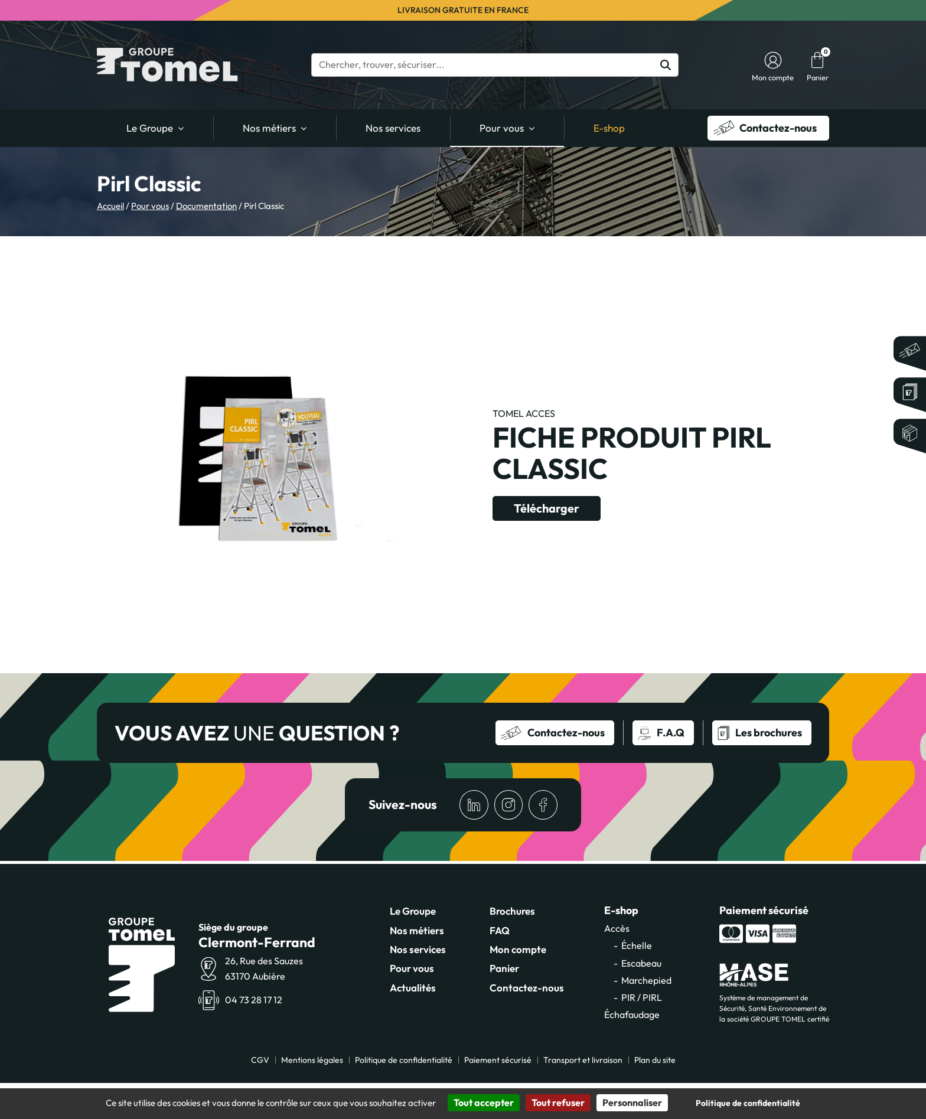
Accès (617, 929)
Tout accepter (484, 1102)
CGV (260, 1060)
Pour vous (502, 128)
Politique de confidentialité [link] (748, 1103)
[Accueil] (167, 65)
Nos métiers (269, 128)
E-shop (609, 128)
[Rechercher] (666, 65)
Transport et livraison (582, 1060)
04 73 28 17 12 (253, 1000)
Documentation (206, 205)
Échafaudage (632, 1015)
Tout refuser (558, 1102)
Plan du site (655, 1060)
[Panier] (817, 60)
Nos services (393, 128)
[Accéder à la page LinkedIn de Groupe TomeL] (472, 805)
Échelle (636, 946)
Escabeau (641, 964)
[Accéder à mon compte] (773, 60)
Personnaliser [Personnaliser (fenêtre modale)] (632, 1102)
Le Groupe (149, 128)
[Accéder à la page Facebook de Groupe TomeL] (542, 805)
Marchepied (646, 981)
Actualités (413, 988)
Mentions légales (312, 1060)
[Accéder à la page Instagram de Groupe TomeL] (507, 805)
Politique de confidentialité (403, 1060)
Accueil (110, 205)
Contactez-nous (527, 988)
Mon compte (518, 950)
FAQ (500, 931)
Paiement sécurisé (498, 1060)
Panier (504, 969)
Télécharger (549, 508)
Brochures (512, 911)
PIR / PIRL (641, 998)
